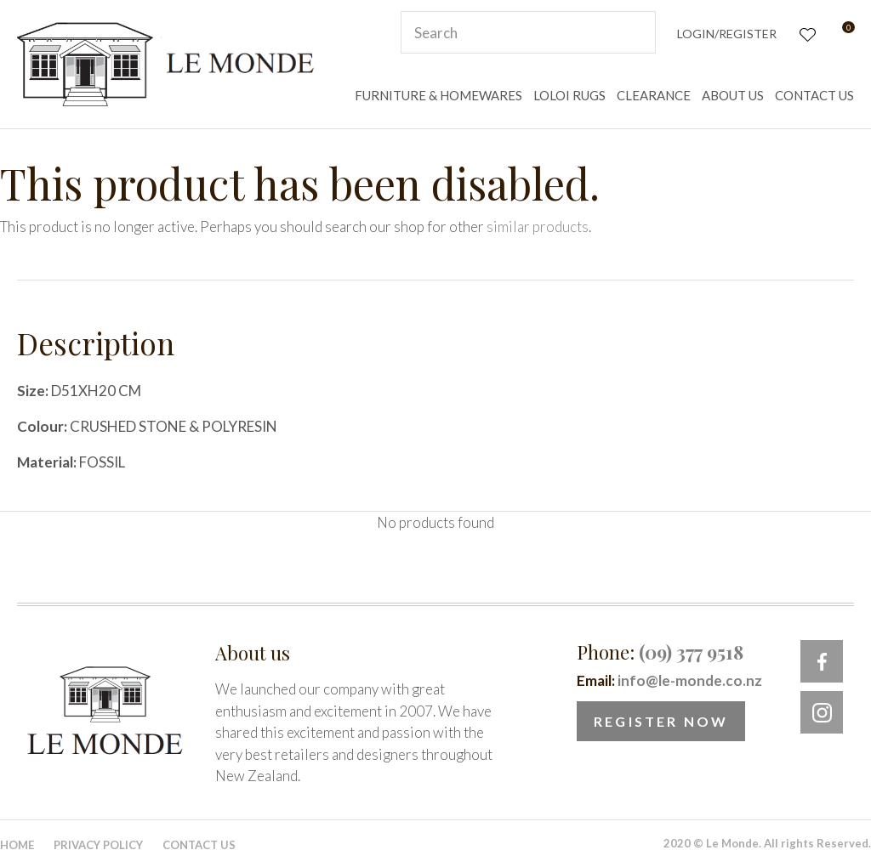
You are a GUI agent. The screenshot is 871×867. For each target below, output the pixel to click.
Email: (669, 680)
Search (635, 32)
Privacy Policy (98, 845)
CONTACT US (814, 95)
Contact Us (199, 845)
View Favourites (806, 32)
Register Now (661, 721)
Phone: (660, 652)
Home (17, 845)
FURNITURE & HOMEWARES (438, 95)
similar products (538, 226)
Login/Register (727, 33)
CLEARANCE (654, 95)
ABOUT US (733, 95)
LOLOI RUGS (569, 95)
